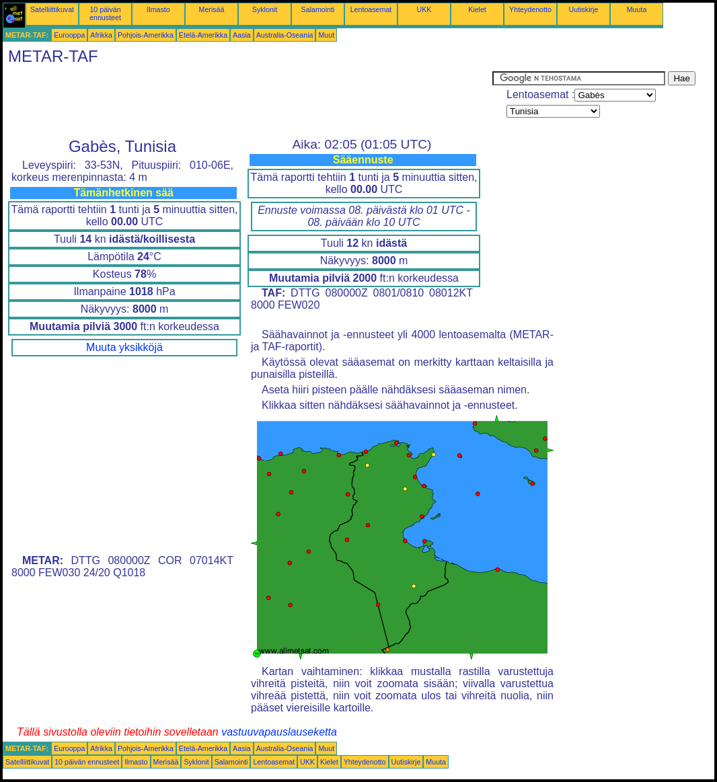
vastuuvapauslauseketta (279, 732)
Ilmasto (158, 9)
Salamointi (318, 9)
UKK (424, 9)
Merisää (212, 9)
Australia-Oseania (284, 35)
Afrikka (101, 35)
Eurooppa (69, 35)
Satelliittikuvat (52, 9)
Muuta (637, 9)
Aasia (242, 35)
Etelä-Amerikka (203, 35)
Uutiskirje (584, 9)
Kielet (477, 9)
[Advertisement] (247, 101)
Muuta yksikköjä (124, 347)
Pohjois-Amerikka (146, 35)
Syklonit (264, 9)
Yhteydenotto (530, 9)
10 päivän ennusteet (105, 13)
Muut (326, 35)
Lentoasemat (371, 9)
